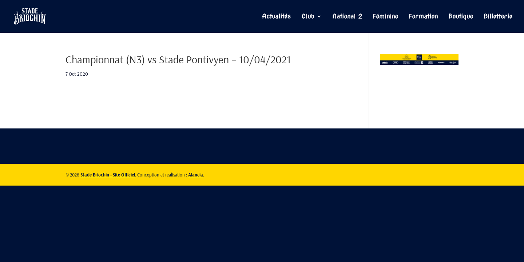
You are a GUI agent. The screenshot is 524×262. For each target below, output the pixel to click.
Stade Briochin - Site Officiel (107, 175)
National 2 (347, 17)
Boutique (460, 17)
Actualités (276, 17)
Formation (423, 17)
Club (307, 17)
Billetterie (498, 17)
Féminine (385, 17)
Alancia (195, 175)
